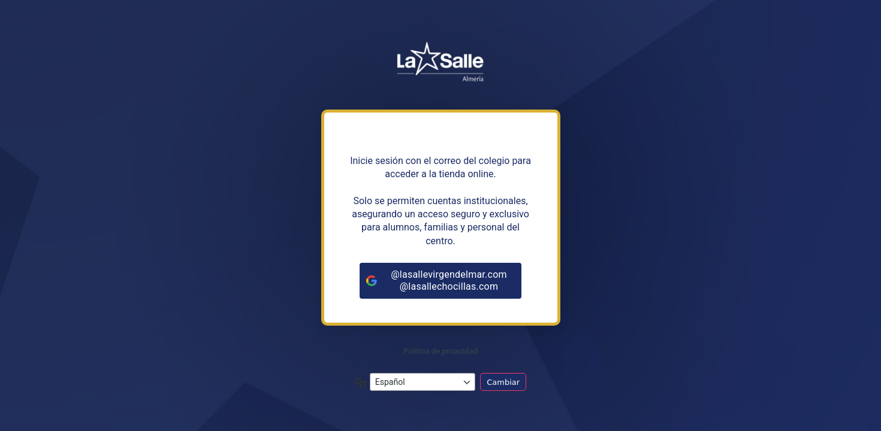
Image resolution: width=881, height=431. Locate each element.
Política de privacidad (440, 351)
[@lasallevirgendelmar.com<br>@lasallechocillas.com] (440, 281)
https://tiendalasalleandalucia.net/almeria (440, 65)
